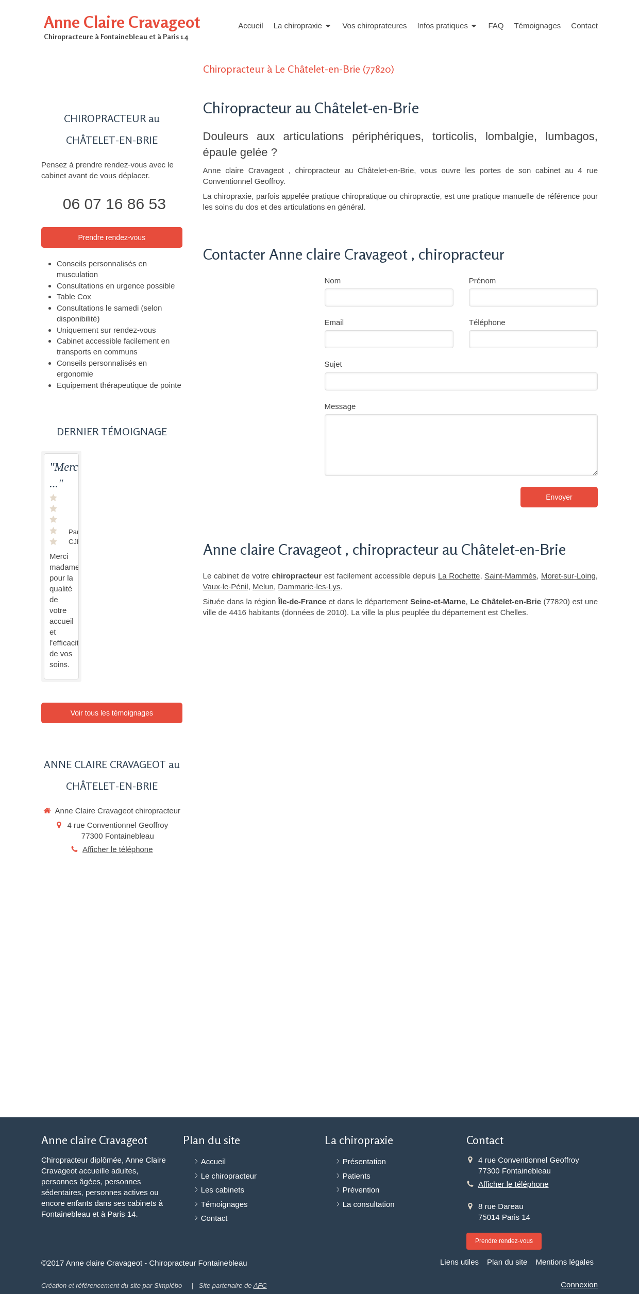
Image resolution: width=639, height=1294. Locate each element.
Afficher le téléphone (117, 849)
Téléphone (487, 322)
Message (340, 406)
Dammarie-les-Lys (309, 586)
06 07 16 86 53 (114, 203)
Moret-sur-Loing (568, 575)
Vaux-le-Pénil (225, 586)
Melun (263, 586)
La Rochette (459, 575)
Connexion (579, 1284)
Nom (333, 280)
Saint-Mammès (510, 575)
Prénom (482, 280)
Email (334, 322)
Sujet (333, 364)
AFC (260, 1285)
